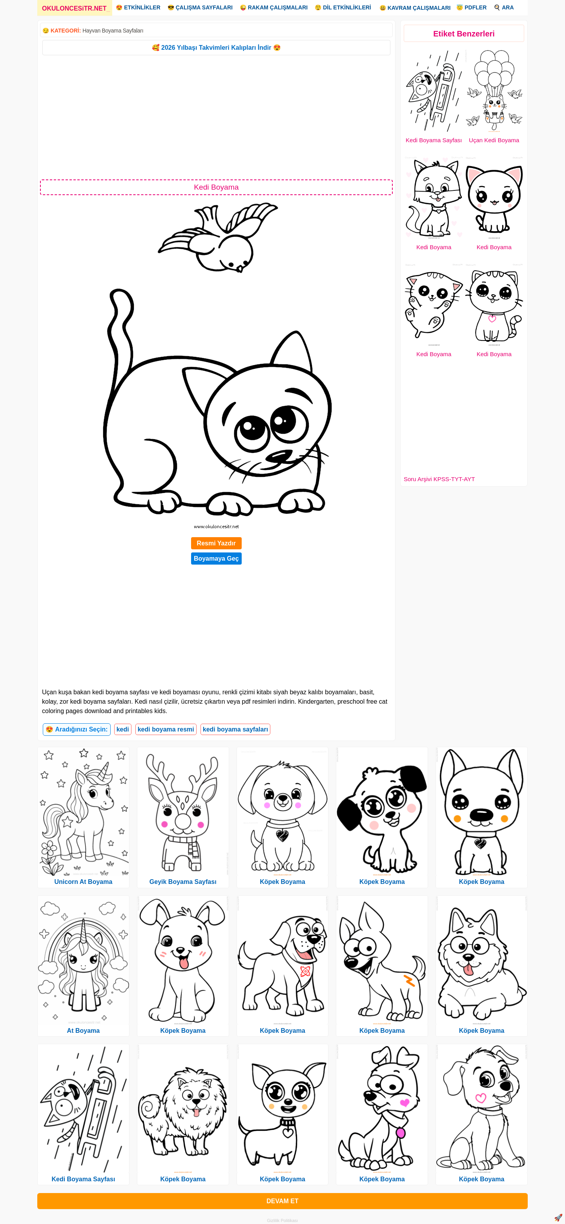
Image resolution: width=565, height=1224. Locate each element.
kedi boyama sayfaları (235, 729)
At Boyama (83, 1030)
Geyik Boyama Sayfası (183, 881)
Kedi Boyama (433, 247)
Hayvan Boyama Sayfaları (112, 30)
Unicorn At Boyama (83, 881)
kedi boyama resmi (166, 729)
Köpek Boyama (183, 1030)
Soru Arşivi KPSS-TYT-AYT (439, 479)
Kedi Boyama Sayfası (434, 140)
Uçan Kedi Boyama (494, 140)
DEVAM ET (282, 1201)
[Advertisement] (216, 117)
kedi (123, 729)
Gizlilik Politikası (282, 1220)
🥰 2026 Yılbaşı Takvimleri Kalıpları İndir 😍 (216, 47)
